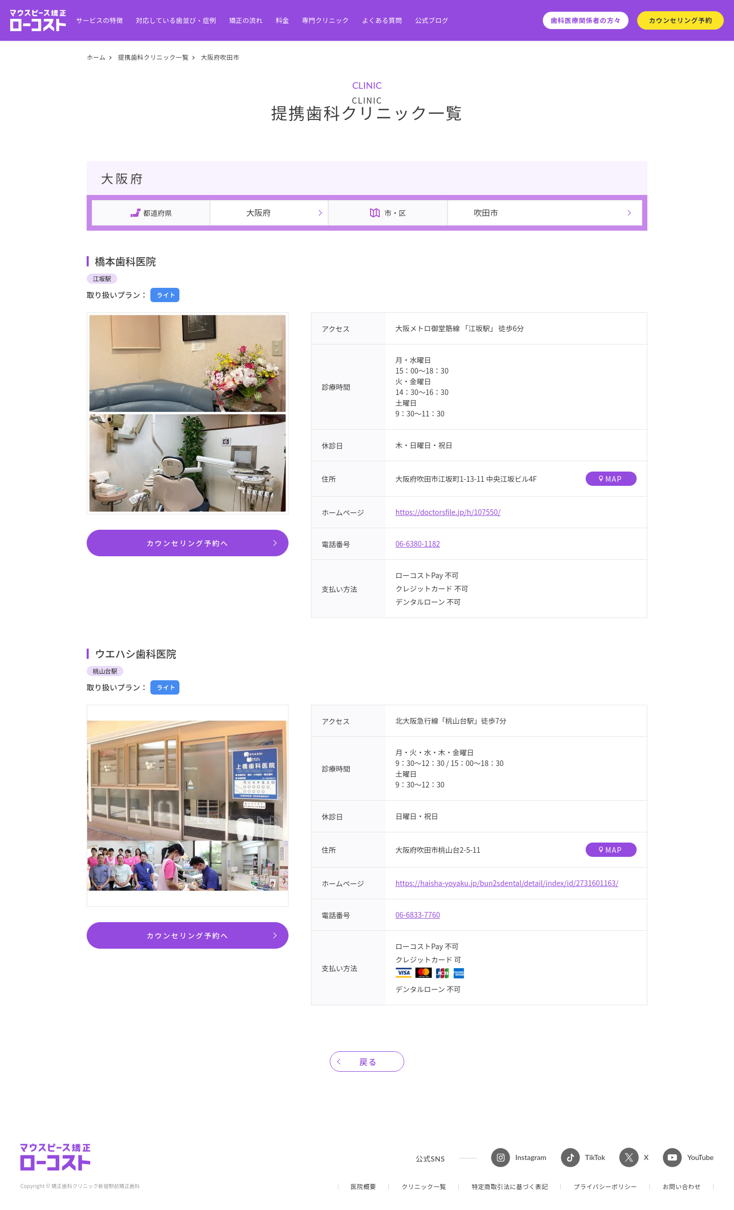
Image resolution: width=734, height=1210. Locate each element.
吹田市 (486, 212)
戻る (368, 1061)
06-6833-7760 (418, 914)
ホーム (96, 57)
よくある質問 (382, 20)
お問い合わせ (682, 1186)
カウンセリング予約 (680, 20)
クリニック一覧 (424, 1186)
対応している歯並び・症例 (176, 20)
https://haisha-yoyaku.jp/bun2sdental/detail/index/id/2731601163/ (507, 883)
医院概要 (363, 1186)
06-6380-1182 (418, 543)
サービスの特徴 (99, 20)
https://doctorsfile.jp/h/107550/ (448, 512)
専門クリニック (325, 20)
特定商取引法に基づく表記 (509, 1186)
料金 (282, 20)
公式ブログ (432, 20)
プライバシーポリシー (605, 1186)
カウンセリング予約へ (188, 543)
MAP (610, 479)
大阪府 (258, 212)
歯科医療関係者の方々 (585, 20)
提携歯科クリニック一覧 (153, 57)
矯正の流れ (246, 20)
